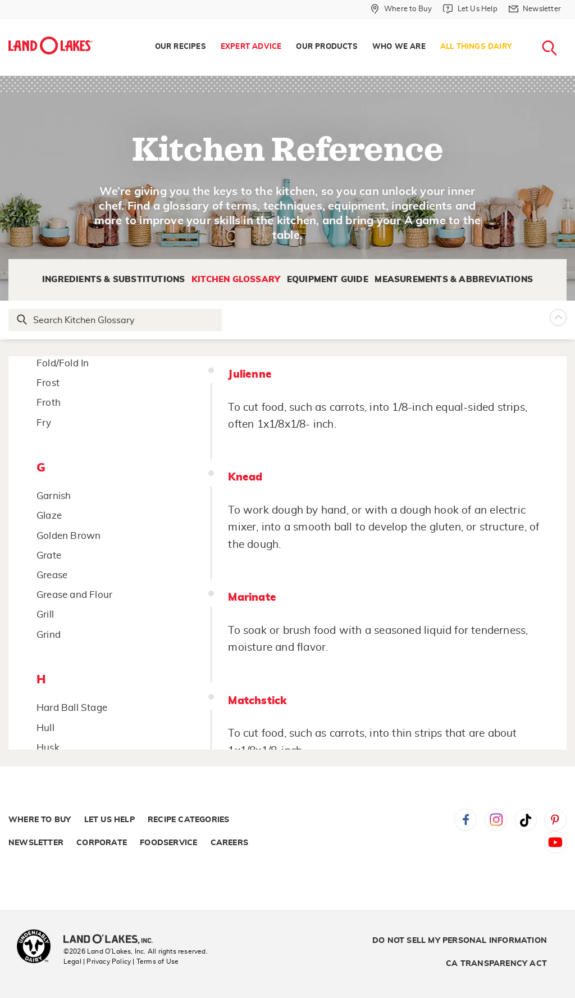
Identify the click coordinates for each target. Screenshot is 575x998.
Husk (48, 747)
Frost (48, 383)
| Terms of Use (156, 961)
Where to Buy (39, 820)
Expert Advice (251, 47)
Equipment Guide (327, 279)
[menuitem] (180, 47)
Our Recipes (180, 47)
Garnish (53, 496)
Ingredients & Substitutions (113, 279)
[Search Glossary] (116, 320)
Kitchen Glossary (235, 279)
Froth (48, 402)
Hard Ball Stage (71, 708)
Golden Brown (68, 536)
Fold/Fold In (62, 363)
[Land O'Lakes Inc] (112, 940)
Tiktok (525, 820)
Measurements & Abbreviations (454, 279)
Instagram (496, 820)
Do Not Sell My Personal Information (459, 941)
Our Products (326, 47)
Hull (45, 728)
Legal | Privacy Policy (97, 961)
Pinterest (555, 820)
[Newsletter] (535, 9)
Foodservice (168, 843)
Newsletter (35, 843)
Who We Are (399, 47)
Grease (51, 575)
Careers (229, 843)
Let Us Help (109, 820)
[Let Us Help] (470, 9)
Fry (44, 423)
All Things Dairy (476, 47)
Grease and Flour (74, 595)
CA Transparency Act (496, 964)
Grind (48, 634)
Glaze (49, 515)
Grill (45, 614)
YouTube (555, 842)
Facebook (465, 820)
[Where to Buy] (401, 9)
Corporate (101, 843)
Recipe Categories (188, 820)
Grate (48, 555)
